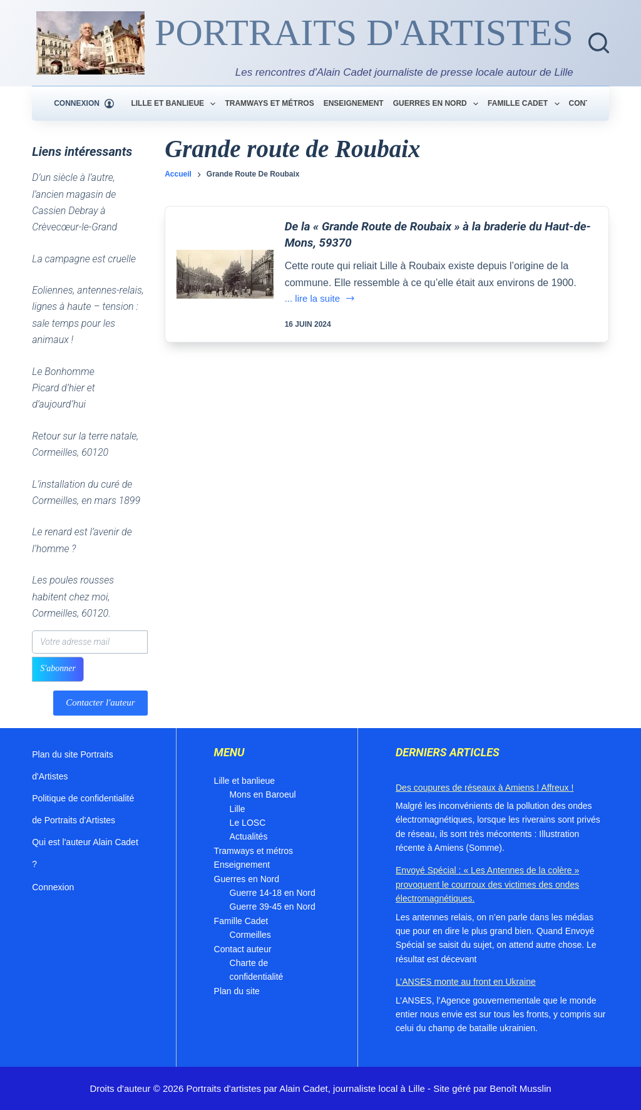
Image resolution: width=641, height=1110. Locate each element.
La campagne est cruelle (84, 259)
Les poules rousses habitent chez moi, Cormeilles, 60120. (73, 596)
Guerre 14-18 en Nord (272, 893)
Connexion (53, 887)
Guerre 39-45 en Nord (272, 907)
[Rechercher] (598, 43)
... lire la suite (320, 299)
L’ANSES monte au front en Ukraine (466, 982)
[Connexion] (84, 104)
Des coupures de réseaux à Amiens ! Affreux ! (484, 788)
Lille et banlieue (175, 103)
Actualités (249, 836)
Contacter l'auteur (100, 702)
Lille (237, 809)
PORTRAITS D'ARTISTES (364, 32)
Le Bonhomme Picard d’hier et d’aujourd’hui (63, 388)
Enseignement (354, 103)
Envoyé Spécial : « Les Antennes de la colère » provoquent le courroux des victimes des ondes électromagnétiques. (487, 884)
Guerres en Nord (438, 103)
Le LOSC (248, 823)
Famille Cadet (526, 103)
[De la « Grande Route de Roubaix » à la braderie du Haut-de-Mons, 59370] (225, 274)
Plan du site (237, 991)
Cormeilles (250, 935)
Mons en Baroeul (263, 794)
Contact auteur (243, 949)
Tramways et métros (269, 103)
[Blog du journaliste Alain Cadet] (90, 43)
